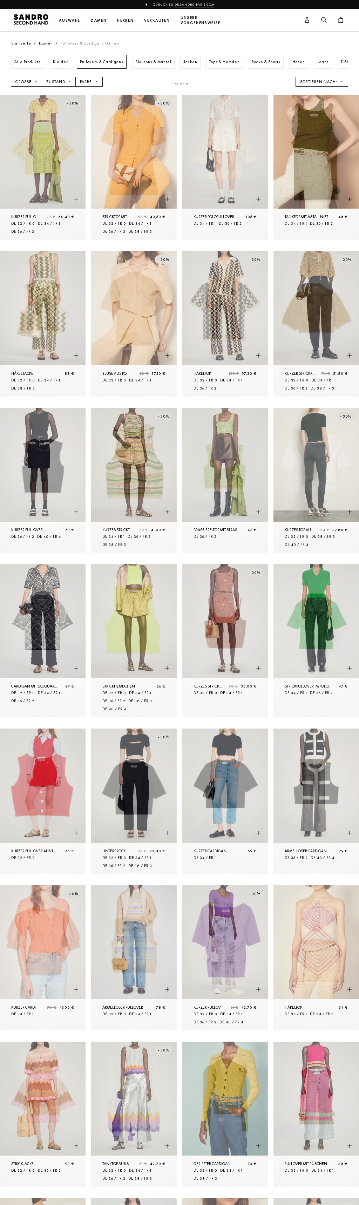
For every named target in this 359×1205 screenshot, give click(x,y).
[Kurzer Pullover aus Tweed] (43, 801)
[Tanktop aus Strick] (134, 1114)
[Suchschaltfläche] (324, 20)
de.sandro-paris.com (195, 4)
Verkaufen (157, 20)
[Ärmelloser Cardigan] (316, 801)
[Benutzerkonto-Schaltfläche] (307, 20)
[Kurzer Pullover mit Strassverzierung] (43, 167)
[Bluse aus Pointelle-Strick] (134, 323)
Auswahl (69, 20)
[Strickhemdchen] (134, 640)
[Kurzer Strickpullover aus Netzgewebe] (316, 323)
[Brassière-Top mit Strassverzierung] (225, 480)
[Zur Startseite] (30, 20)
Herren (125, 20)
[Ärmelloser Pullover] (134, 957)
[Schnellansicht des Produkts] (76, 199)
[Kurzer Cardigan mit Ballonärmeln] (43, 957)
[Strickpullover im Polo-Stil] (316, 640)
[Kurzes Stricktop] (134, 480)
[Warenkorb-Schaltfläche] (341, 20)
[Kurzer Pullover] (43, 480)
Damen (99, 20)
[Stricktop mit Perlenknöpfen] (134, 167)
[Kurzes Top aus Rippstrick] (316, 480)
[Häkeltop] (225, 323)
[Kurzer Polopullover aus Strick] (225, 167)
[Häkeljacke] (43, 323)
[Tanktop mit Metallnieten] (316, 167)
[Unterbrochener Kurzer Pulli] (134, 801)
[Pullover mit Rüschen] (316, 1114)
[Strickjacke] (43, 1114)
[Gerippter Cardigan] (225, 1114)
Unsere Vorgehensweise (201, 20)
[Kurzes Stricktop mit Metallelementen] (225, 640)
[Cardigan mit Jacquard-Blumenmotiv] (43, 640)
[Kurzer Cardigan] (225, 801)
